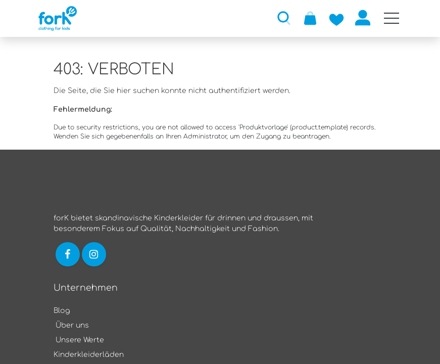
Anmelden (363, 18)
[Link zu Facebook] (68, 254)
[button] (284, 18)
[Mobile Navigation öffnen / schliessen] (391, 18)
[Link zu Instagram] (95, 254)
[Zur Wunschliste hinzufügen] (336, 18)
